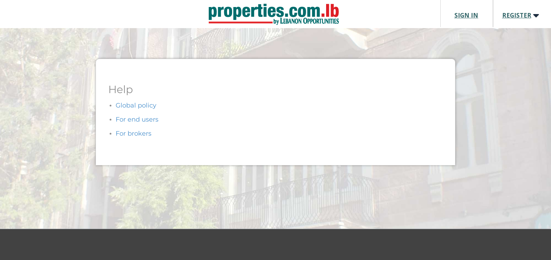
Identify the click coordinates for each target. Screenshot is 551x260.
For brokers (133, 133)
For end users (137, 119)
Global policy (136, 105)
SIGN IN (466, 15)
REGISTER (516, 15)
